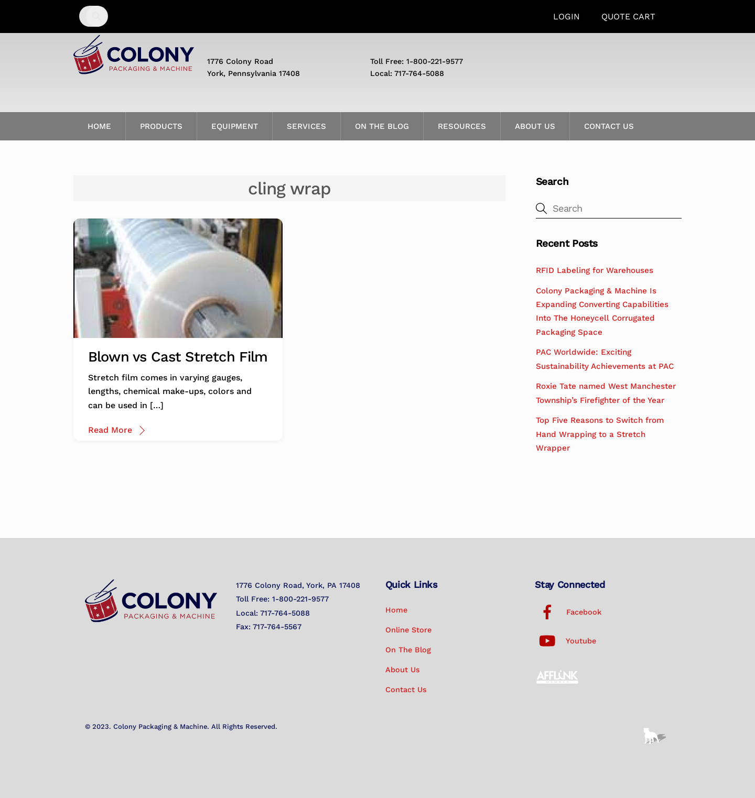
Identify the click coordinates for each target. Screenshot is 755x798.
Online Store (408, 630)
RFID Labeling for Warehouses (594, 270)
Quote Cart (628, 16)
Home (99, 126)
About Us (535, 126)
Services (306, 126)
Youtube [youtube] (565, 641)
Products (161, 126)
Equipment (234, 126)
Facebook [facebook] (568, 612)
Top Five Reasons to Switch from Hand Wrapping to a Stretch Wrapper (600, 434)
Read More (110, 430)
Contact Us (609, 126)
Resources (462, 126)
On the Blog (382, 126)
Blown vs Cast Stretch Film (178, 356)
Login (566, 16)
